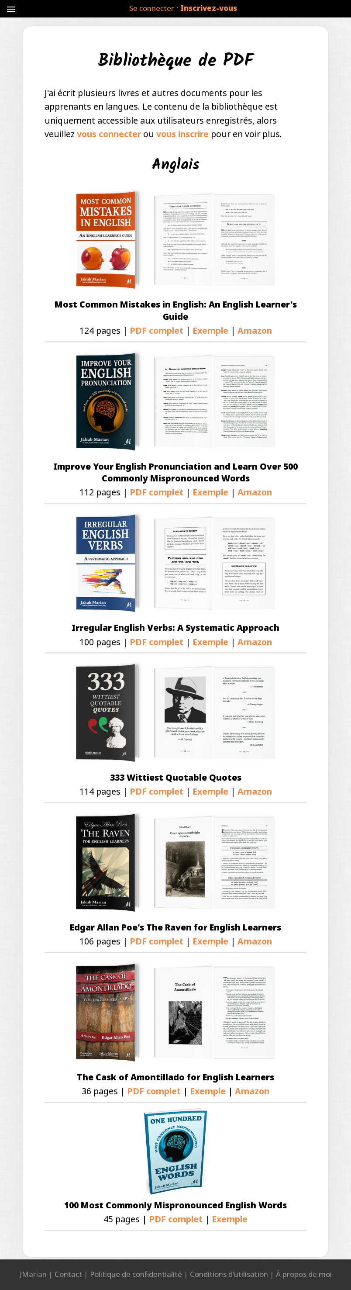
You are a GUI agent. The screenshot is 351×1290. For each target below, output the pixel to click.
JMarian (33, 1274)
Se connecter (151, 8)
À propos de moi (304, 1274)
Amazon (254, 330)
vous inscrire (182, 134)
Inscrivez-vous (208, 8)
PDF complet (156, 330)
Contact (68, 1274)
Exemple (210, 330)
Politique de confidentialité (136, 1274)
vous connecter (109, 134)
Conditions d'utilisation (229, 1274)
